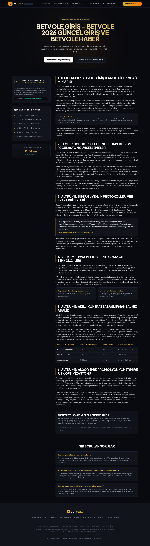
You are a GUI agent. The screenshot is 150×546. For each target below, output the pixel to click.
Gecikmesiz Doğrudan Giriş (58, 59)
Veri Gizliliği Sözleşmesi (60, 517)
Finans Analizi (95, 3)
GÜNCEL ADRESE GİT (132, 3)
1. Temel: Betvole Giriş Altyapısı (26, 115)
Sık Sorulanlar (109, 3)
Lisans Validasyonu (39, 517)
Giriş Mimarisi (46, 3)
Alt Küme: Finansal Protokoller (26, 132)
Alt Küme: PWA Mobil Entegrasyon (27, 128)
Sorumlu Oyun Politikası (84, 517)
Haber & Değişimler (61, 3)
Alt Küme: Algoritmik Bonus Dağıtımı (28, 136)
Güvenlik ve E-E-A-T (79, 3)
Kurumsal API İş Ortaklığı (108, 517)
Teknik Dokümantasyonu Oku (90, 59)
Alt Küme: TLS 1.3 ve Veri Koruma (26, 124)
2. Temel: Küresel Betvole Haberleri (27, 119)
